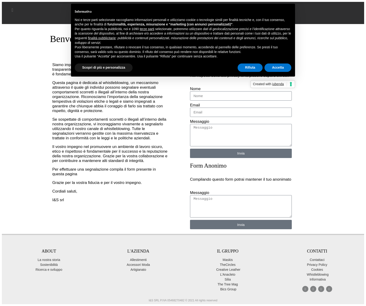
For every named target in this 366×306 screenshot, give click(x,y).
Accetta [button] (278, 67)
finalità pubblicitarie (102, 38)
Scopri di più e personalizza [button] (103, 67)
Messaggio (199, 121)
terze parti (147, 29)
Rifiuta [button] (250, 67)
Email (195, 105)
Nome (195, 89)
